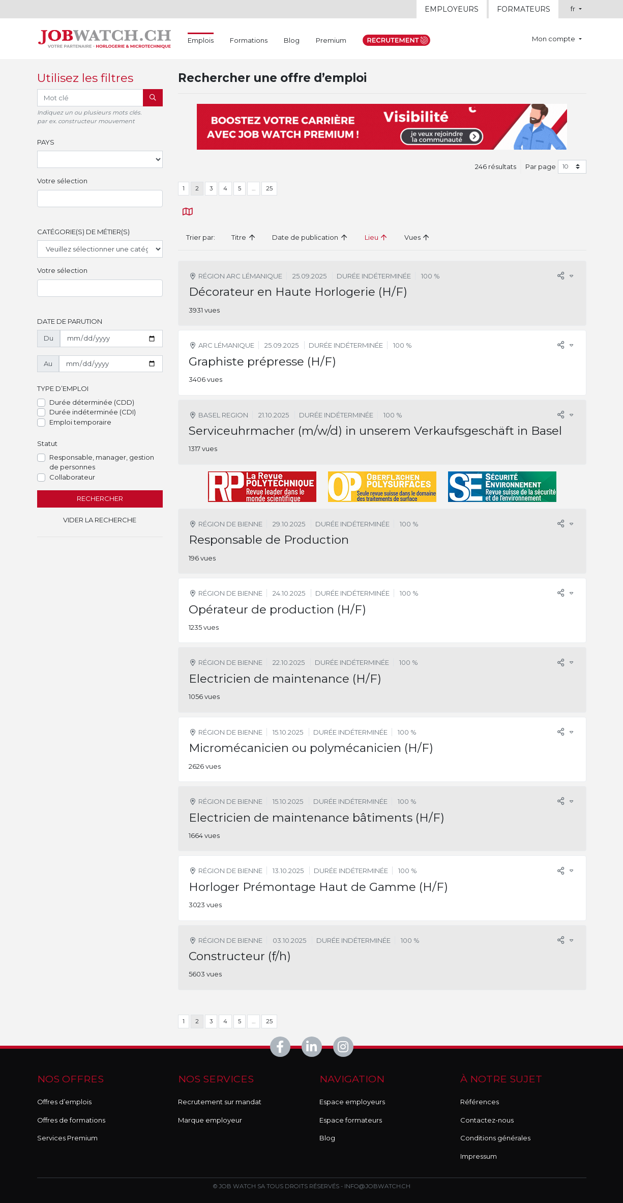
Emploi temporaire (80, 422)
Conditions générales (495, 1138)
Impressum (478, 1156)
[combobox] (100, 198)
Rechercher (100, 498)
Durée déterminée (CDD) (91, 402)
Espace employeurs (352, 1102)
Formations (249, 40)
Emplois (201, 39)
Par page (540, 166)
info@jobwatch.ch (377, 1186)
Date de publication (310, 237)
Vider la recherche (99, 520)
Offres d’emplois (64, 1102)
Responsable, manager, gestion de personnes (101, 462)
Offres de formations (71, 1120)
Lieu (376, 237)
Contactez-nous (487, 1120)
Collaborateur (72, 477)
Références (479, 1102)
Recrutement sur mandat (219, 1102)
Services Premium (67, 1138)
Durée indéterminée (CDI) (92, 412)
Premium (331, 40)
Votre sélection (62, 181)
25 (269, 188)
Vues (417, 237)
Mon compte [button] (554, 39)
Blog (292, 40)
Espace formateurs (350, 1120)
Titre (243, 237)
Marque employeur (210, 1120)
